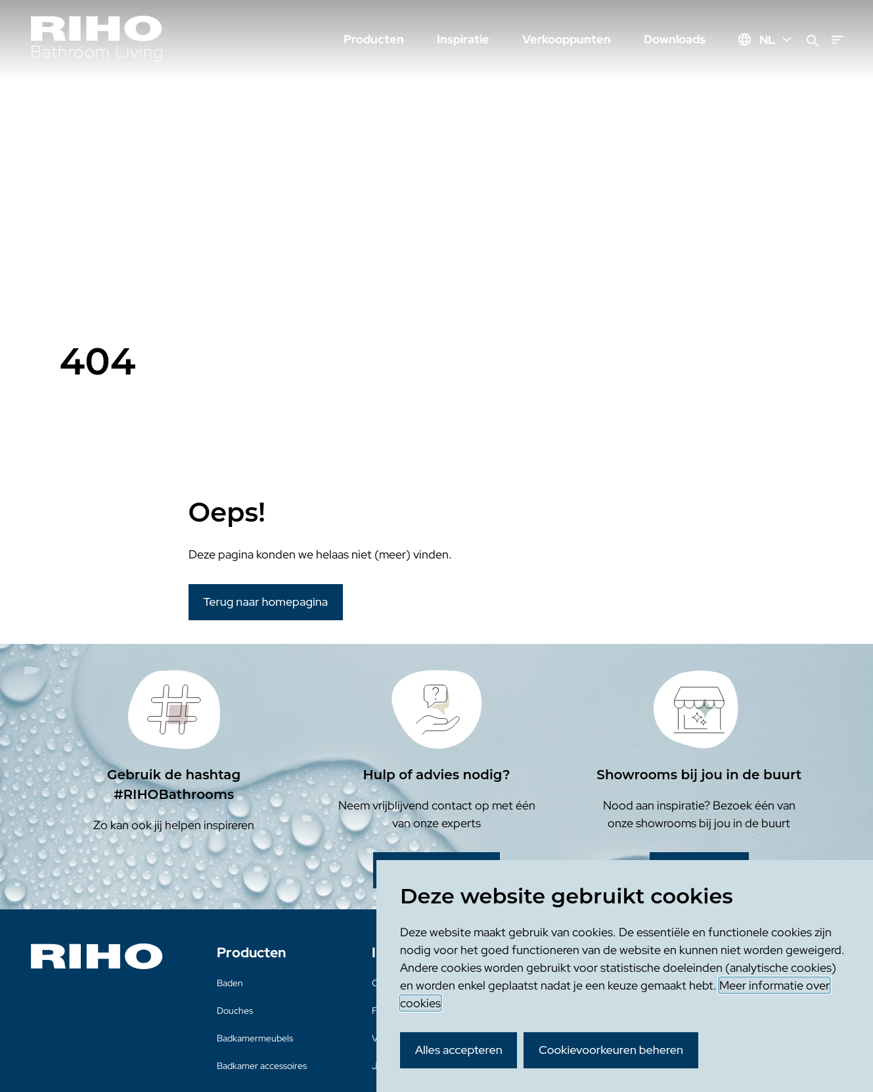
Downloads (674, 39)
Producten (374, 39)
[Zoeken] (812, 40)
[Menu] (837, 40)
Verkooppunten (566, 39)
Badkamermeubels (255, 1038)
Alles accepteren (459, 1049)
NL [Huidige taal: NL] (776, 39)
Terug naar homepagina (265, 601)
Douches (235, 1010)
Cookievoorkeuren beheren (611, 1049)
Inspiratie (463, 39)
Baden (230, 983)
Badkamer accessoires (262, 1066)
